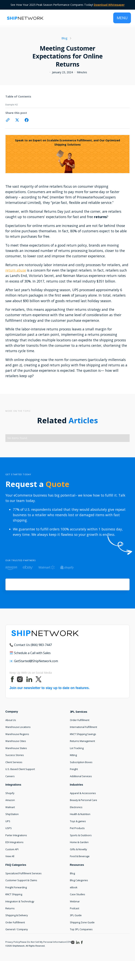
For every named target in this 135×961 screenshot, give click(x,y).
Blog (72, 873)
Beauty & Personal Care (83, 800)
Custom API (11, 849)
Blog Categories (79, 880)
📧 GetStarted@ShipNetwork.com (33, 661)
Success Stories (14, 755)
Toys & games (78, 821)
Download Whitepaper (109, 5)
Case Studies (77, 894)
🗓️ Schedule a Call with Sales (30, 653)
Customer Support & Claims (21, 880)
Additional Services (81, 776)
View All (9, 856)
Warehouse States (16, 748)
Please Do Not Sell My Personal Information (43, 942)
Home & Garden (79, 842)
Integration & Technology (19, 901)
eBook (73, 887)
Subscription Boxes (81, 762)
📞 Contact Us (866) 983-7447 (30, 645)
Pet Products (77, 828)
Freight (74, 769)
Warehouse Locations (18, 727)
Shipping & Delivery (16, 915)
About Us (10, 720)
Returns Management (82, 741)
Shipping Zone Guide (82, 922)
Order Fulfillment (79, 720)
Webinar (75, 901)
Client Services (13, 762)
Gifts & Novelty (78, 849)
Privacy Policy (12, 942)
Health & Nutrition (80, 814)
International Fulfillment (83, 727)
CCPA (68, 942)
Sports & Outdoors (81, 835)
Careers (10, 776)
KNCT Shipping (13, 894)
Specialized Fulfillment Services (23, 873)
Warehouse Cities (15, 741)
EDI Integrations (14, 842)
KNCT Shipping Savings (83, 734)
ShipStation (12, 814)
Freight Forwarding (16, 887)
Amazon (10, 800)
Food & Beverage (80, 856)
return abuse (15, 270)
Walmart (10, 807)
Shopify (9, 793)
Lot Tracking (77, 748)
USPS (8, 828)
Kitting (73, 755)
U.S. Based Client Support (20, 769)
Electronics (76, 807)
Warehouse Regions (17, 734)
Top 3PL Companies (81, 929)
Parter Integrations (16, 835)
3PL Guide (76, 915)
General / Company (16, 929)
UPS (7, 821)
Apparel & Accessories (83, 793)
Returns (10, 908)
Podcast (74, 908)
